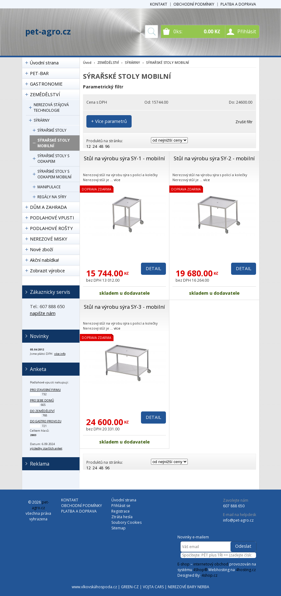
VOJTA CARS (153, 586)
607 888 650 (234, 506)
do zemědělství (42, 411)
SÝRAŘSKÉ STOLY (51, 130)
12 (88, 146)
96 (107, 146)
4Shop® (200, 569)
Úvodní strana (44, 63)
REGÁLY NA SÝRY (51, 196)
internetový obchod (210, 564)
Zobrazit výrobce (47, 271)
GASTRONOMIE (46, 84)
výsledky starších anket (46, 448)
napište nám (43, 313)
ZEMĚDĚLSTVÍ (45, 94)
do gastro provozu (45, 421)
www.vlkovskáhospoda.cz (94, 586)
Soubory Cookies (126, 522)
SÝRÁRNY (42, 120)
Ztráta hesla (122, 516)
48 (101, 146)
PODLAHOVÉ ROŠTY (51, 228)
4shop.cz (209, 575)
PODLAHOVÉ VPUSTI (52, 218)
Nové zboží (41, 249)
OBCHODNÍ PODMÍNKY (193, 4)
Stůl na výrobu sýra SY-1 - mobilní (124, 158)
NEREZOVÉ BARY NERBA (188, 586)
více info (59, 354)
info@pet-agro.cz (238, 520)
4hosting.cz (246, 569)
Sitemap (118, 528)
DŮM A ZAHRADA (48, 207)
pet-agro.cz (48, 31)
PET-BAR (39, 73)
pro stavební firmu (45, 390)
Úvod (87, 62)
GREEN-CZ (130, 586)
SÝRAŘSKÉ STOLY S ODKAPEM (53, 158)
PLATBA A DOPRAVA (238, 4)
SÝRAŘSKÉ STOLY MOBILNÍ (53, 143)
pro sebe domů (42, 400)
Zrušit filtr (244, 121)
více (117, 179)
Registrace (120, 511)
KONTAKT (158, 4)
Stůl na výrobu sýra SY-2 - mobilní (214, 158)
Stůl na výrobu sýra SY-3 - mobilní (124, 306)
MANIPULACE (49, 187)
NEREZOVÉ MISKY (48, 239)
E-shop (183, 564)
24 (95, 146)
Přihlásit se (120, 505)
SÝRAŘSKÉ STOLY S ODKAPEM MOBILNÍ (54, 174)
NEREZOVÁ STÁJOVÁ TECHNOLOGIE (51, 107)
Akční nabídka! (44, 260)
